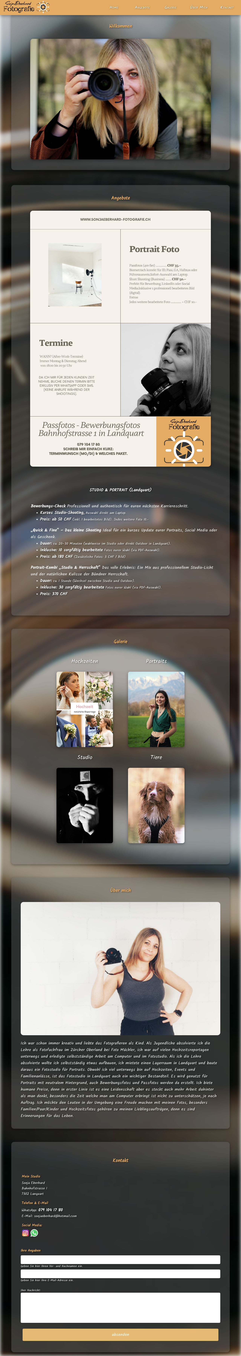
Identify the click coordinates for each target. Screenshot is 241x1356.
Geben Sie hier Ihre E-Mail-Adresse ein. (47, 1280)
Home (114, 7)
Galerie (170, 7)
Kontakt (226, 7)
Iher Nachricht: (31, 1290)
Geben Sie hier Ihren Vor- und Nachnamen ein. (52, 1266)
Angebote (142, 7)
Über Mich (198, 7)
